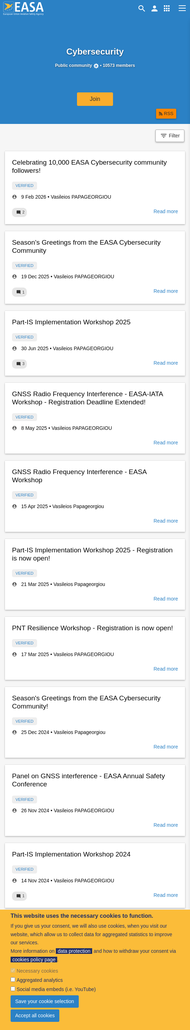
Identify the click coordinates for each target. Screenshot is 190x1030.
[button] (166, 8)
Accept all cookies (35, 1015)
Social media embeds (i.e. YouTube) (56, 989)
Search (143, 8)
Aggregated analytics (40, 980)
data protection (74, 951)
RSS (168, 113)
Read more (166, 211)
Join (95, 99)
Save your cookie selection (44, 1001)
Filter (170, 136)
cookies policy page (33, 959)
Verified (25, 185)
